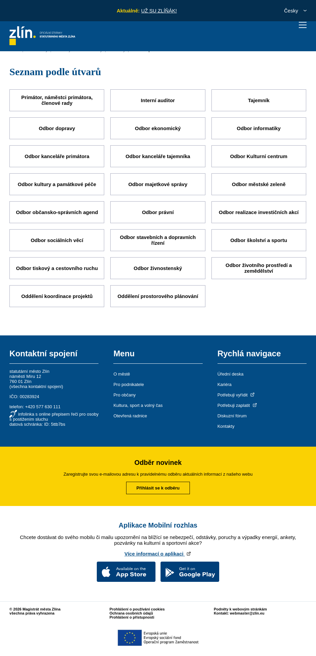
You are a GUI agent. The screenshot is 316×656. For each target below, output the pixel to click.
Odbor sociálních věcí (57, 240)
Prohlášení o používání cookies (137, 609)
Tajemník (258, 100)
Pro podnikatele (128, 384)
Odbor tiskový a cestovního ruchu (57, 268)
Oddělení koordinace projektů (57, 296)
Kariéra (225, 384)
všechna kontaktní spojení (36, 386)
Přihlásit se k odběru (158, 487)
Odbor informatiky (259, 128)
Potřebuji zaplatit (238, 405)
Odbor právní (158, 212)
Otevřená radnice (130, 415)
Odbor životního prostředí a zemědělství (259, 268)
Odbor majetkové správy (157, 184)
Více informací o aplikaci (158, 554)
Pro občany (124, 394)
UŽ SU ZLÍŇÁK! (159, 10)
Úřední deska (230, 374)
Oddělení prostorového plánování (157, 296)
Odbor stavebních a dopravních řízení (158, 240)
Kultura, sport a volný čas (138, 405)
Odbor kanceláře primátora (57, 156)
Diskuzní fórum (232, 415)
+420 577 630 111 (42, 406)
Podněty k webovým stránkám (240, 609)
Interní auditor (158, 100)
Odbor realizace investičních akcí (259, 212)
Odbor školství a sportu (258, 240)
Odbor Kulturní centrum (258, 156)
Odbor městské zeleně (259, 184)
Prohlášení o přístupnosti (132, 617)
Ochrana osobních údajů (131, 613)
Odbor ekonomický (158, 128)
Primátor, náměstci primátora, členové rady (57, 100)
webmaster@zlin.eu (247, 613)
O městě (121, 374)
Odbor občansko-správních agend (57, 212)
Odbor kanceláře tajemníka (157, 156)
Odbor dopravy (57, 128)
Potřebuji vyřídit (237, 394)
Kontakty (226, 426)
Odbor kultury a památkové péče (57, 184)
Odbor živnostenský (158, 268)
